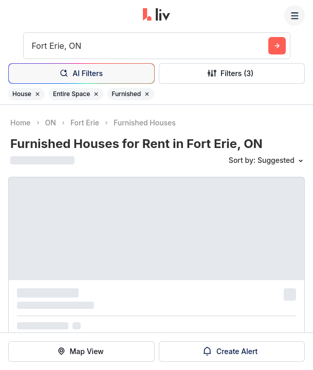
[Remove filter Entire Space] (96, 94)
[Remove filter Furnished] (147, 94)
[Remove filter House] (37, 94)
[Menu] (294, 15)
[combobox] (33, 46)
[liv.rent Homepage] (156, 15)
